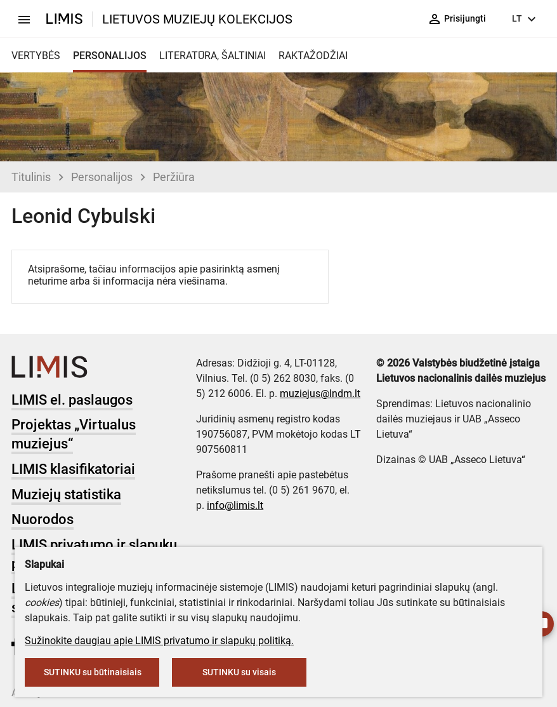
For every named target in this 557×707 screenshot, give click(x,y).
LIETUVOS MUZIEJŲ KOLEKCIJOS (197, 19)
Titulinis (31, 177)
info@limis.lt (235, 505)
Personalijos (102, 177)
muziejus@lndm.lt (320, 393)
